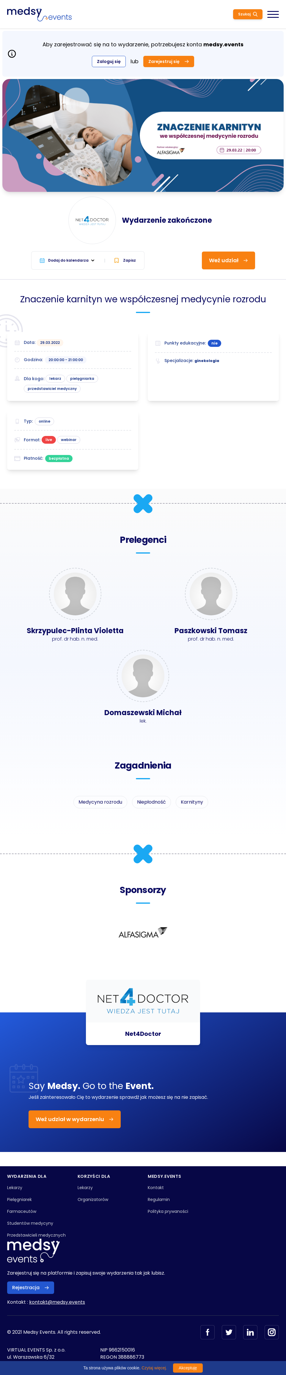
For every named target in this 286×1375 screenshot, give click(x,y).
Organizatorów (93, 1199)
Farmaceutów (21, 1211)
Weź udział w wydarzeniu (75, 1119)
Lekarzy (14, 1188)
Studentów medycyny (30, 1223)
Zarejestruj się (168, 61)
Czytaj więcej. (154, 1367)
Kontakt (156, 1188)
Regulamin (159, 1199)
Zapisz (124, 260)
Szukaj (247, 14)
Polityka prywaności (168, 1211)
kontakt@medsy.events (57, 1302)
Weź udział (228, 260)
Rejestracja (30, 1287)
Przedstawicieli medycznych (36, 1235)
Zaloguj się (109, 61)
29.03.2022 (50, 342)
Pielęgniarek (19, 1199)
